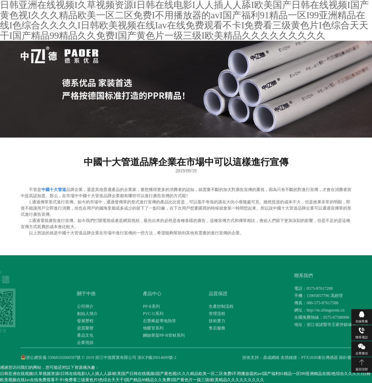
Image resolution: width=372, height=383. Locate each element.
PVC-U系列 (153, 333)
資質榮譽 (85, 347)
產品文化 (85, 355)
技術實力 (217, 340)
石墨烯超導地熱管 (159, 340)
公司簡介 (85, 326)
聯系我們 (274, 53)
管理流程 (217, 333)
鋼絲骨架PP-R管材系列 (164, 355)
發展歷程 (85, 340)
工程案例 (254, 53)
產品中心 (192, 53)
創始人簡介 (87, 333)
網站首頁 (152, 53)
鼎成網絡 (271, 359)
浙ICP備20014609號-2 (156, 359)
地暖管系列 (153, 347)
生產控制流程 (221, 326)
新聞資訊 (233, 53)
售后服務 (217, 347)
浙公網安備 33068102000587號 (53, 359)
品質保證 (213, 53)
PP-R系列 (151, 326)
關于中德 (172, 53)
